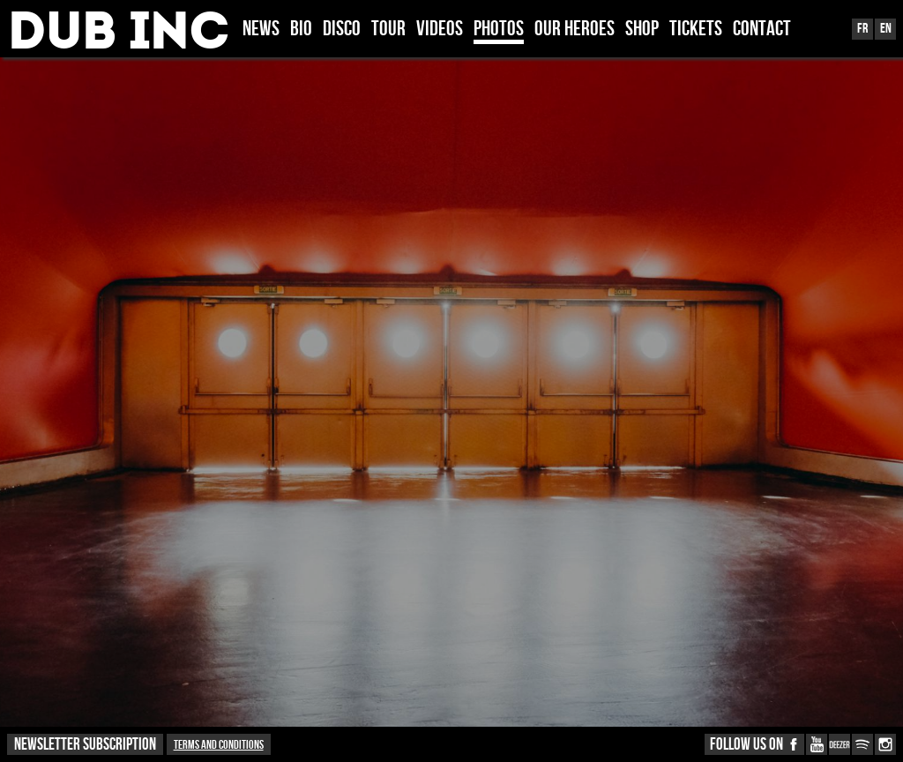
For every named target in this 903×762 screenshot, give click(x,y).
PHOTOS (499, 30)
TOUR (388, 30)
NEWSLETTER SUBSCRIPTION (85, 745)
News (261, 30)
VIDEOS (439, 30)
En (886, 28)
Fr (862, 28)
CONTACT (762, 30)
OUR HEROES (574, 30)
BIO (301, 30)
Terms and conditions (219, 744)
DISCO (342, 30)
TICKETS (695, 30)
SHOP (642, 30)
